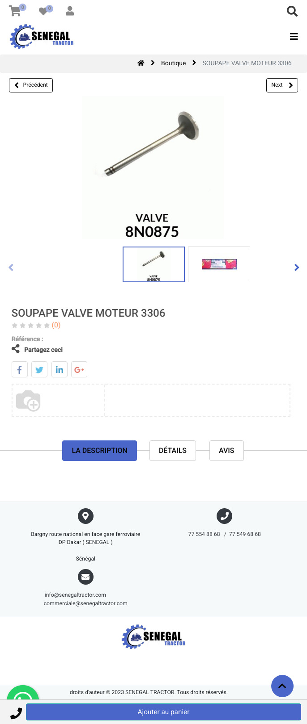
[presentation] (11, 267)
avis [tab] (227, 451)
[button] (16, 712)
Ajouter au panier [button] (164, 712)
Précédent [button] (31, 85)
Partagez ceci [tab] (30, 349)
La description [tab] (99, 451)
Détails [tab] (173, 451)
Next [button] (282, 85)
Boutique (173, 63)
